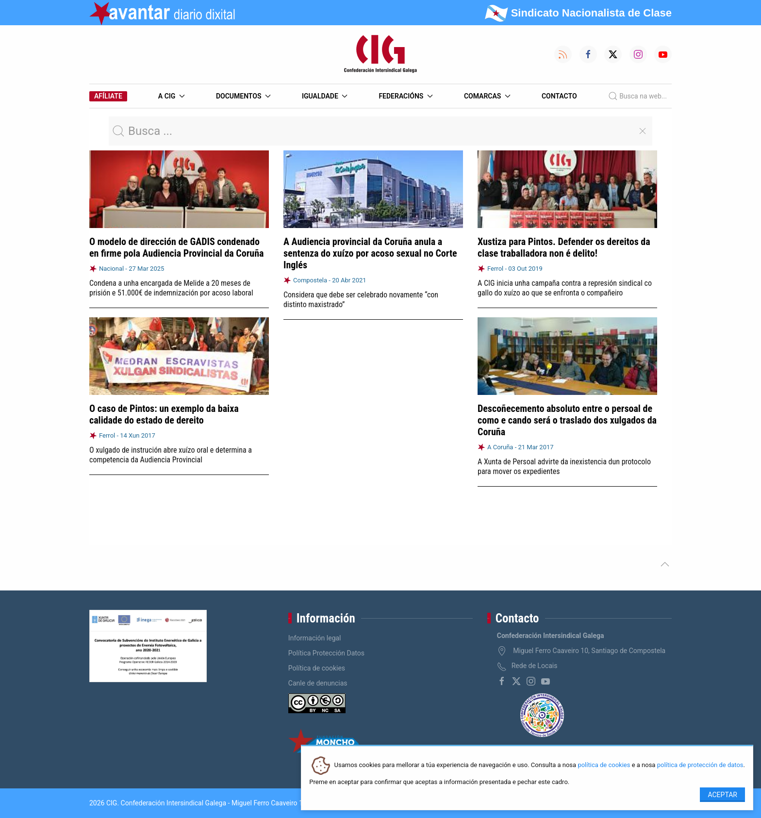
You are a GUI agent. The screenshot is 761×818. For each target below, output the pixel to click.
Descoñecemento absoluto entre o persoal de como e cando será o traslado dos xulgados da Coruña (567, 419)
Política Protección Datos (326, 653)
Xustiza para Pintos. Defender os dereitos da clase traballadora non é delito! (564, 247)
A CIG (171, 96)
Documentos (243, 96)
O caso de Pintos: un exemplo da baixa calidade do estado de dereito (164, 414)
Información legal (314, 638)
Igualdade (324, 96)
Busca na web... (637, 96)
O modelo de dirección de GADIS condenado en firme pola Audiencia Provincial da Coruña (176, 247)
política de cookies (604, 765)
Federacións (406, 96)
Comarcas (487, 96)
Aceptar (722, 795)
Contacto (559, 96)
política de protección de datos (700, 765)
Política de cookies (316, 668)
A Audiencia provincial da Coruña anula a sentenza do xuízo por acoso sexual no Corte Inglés (370, 253)
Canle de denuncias (317, 683)
